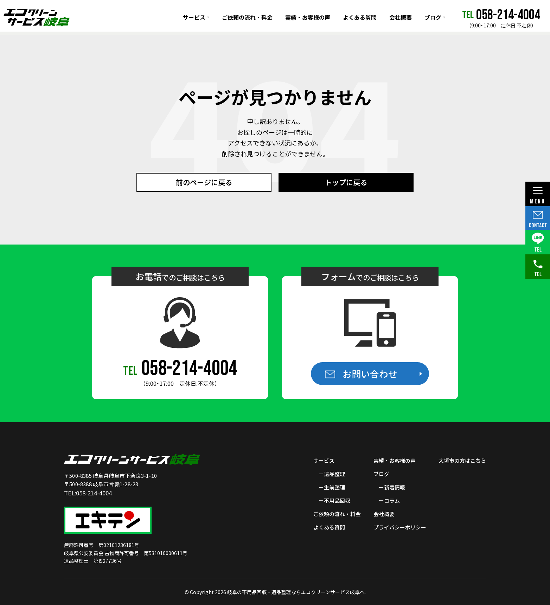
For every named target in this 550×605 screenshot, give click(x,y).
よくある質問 (360, 17)
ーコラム (389, 500)
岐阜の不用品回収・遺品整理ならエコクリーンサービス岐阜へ (296, 592)
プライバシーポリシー (399, 527)
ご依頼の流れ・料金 (247, 17)
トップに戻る (346, 182)
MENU (537, 196)
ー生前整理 (332, 487)
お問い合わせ (370, 373)
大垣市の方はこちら (462, 460)
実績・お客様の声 (307, 17)
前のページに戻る (204, 182)
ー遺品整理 (332, 473)
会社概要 (400, 17)
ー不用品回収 (334, 500)
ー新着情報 (392, 487)
